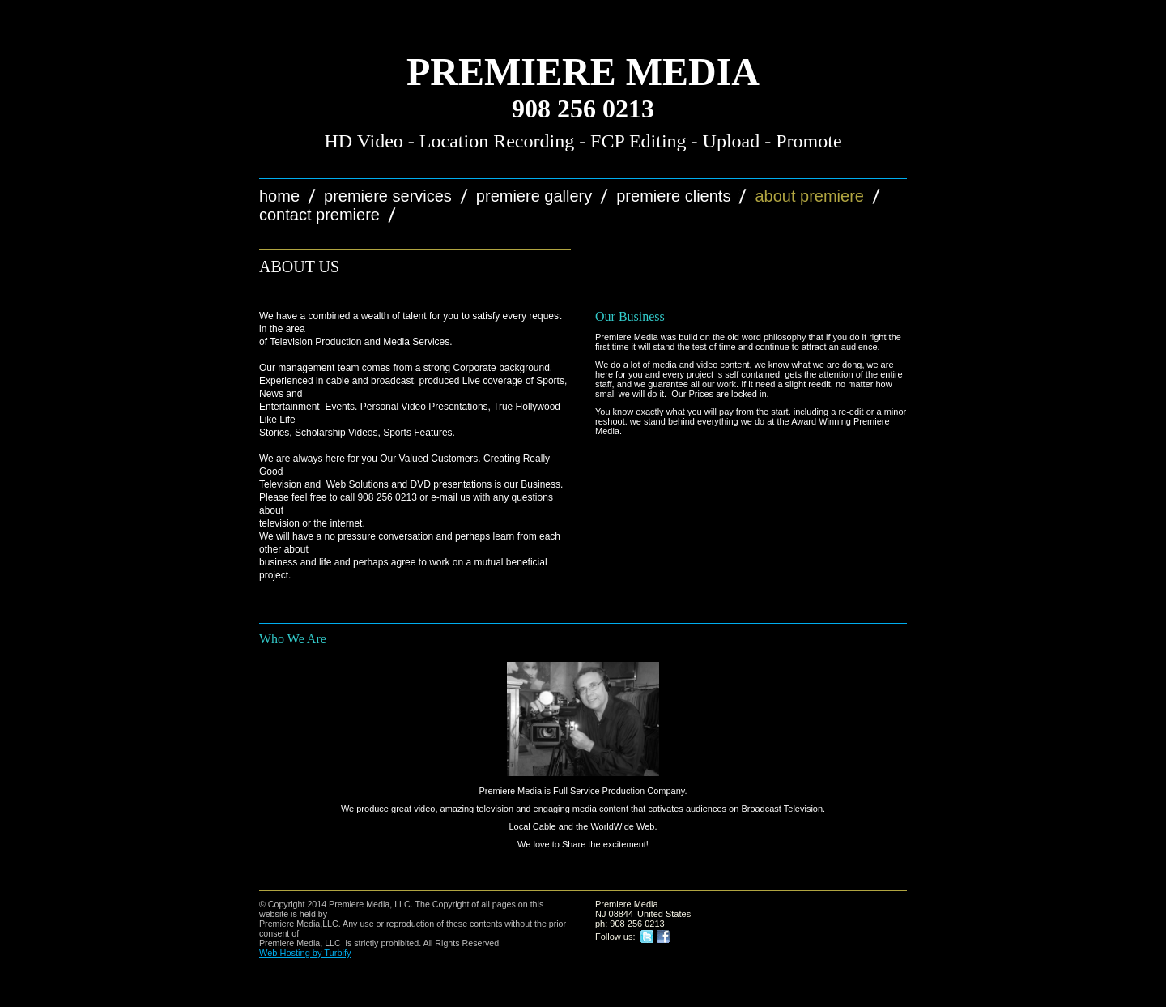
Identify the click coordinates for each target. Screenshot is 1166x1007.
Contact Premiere (319, 215)
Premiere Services (388, 196)
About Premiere (809, 196)
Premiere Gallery (534, 196)
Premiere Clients (673, 196)
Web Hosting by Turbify (305, 953)
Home (279, 196)
